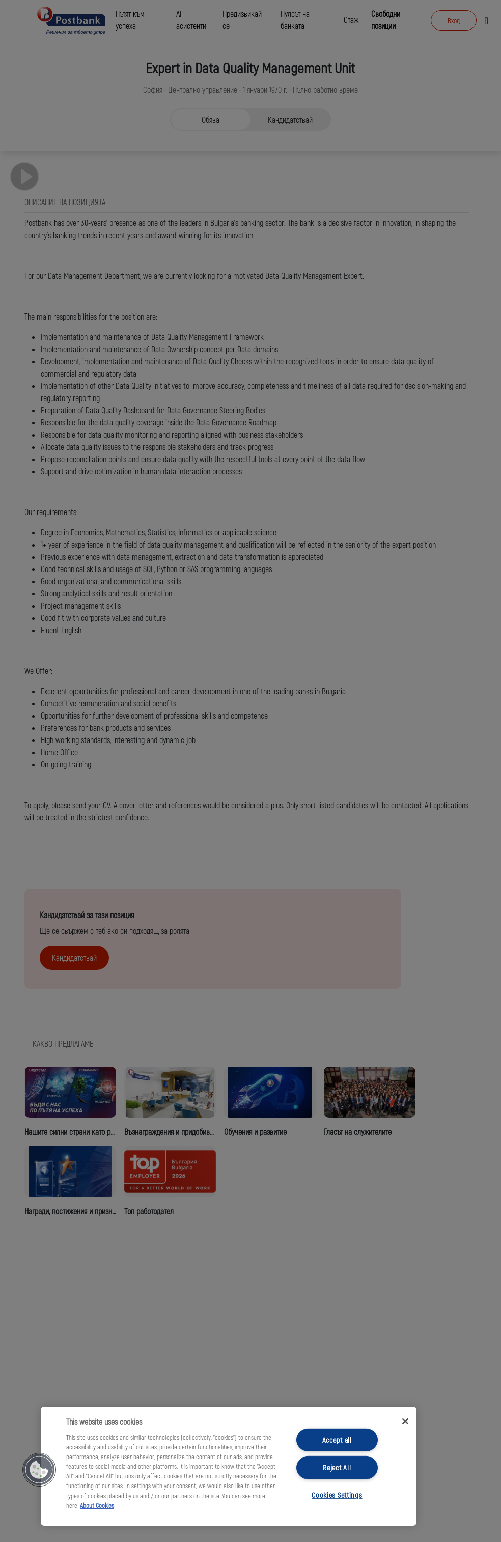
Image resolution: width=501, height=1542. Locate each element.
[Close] (405, 1421)
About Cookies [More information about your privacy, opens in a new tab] (97, 1505)
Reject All (337, 1467)
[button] (39, 1469)
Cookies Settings (337, 1495)
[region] (228, 1466)
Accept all (337, 1440)
